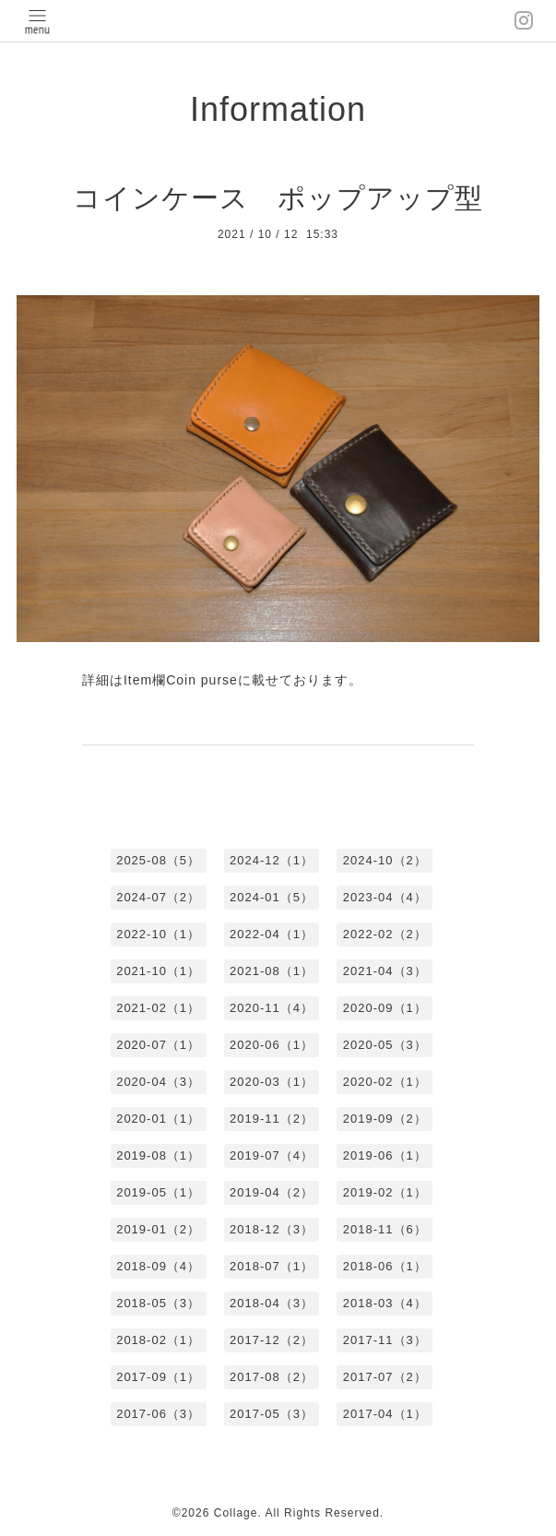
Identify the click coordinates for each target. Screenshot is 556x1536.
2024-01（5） (271, 897)
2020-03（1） (271, 1082)
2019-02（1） (385, 1192)
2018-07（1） (271, 1266)
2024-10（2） (385, 860)
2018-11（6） (385, 1229)
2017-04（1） (385, 1414)
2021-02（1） (158, 1008)
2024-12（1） (271, 860)
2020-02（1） (385, 1082)
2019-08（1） (158, 1155)
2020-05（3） (385, 1045)
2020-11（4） (271, 1008)
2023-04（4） (385, 897)
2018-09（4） (158, 1266)
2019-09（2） (385, 1118)
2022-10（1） (158, 934)
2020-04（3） (158, 1082)
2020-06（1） (271, 1045)
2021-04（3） (385, 971)
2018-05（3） (158, 1303)
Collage (236, 1512)
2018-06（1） (385, 1266)
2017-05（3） (271, 1414)
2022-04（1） (271, 934)
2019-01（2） (158, 1229)
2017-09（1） (158, 1377)
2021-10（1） (158, 971)
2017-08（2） (271, 1377)
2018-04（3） (271, 1303)
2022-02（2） (385, 934)
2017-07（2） (385, 1377)
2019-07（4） (271, 1155)
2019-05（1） (158, 1192)
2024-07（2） (158, 897)
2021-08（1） (271, 971)
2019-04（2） (271, 1192)
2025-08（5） (158, 860)
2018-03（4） (385, 1303)
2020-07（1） (158, 1045)
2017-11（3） (385, 1340)
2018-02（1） (158, 1340)
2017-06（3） (158, 1414)
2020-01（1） (158, 1118)
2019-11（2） (271, 1118)
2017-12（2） (271, 1340)
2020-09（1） (385, 1008)
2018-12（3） (271, 1229)
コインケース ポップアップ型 (278, 198)
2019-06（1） (385, 1155)
